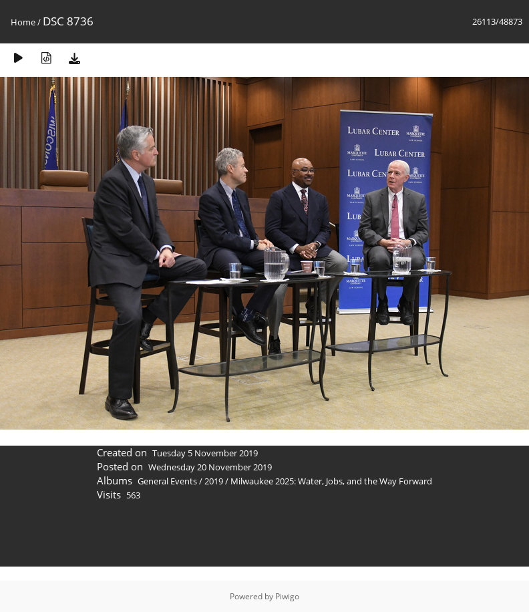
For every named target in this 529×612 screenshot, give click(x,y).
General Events (167, 481)
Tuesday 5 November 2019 (205, 453)
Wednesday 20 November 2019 (210, 467)
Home (23, 22)
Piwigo (287, 596)
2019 (213, 481)
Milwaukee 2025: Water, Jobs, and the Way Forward (331, 481)
